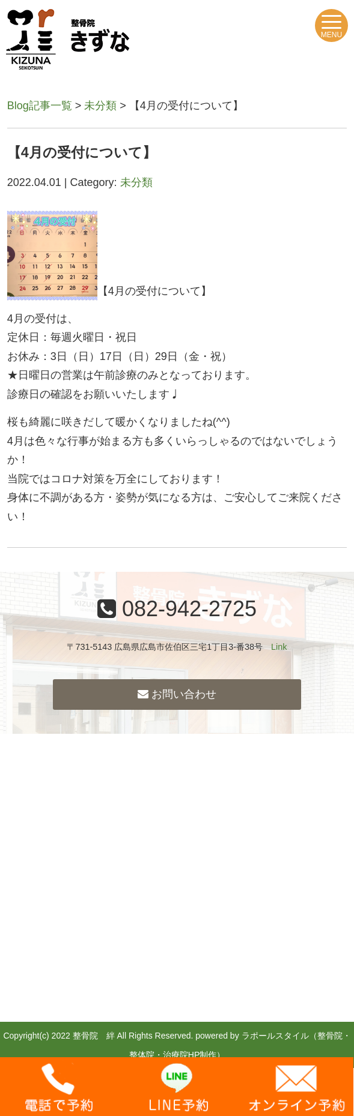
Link (279, 647)
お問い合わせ (177, 694)
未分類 (100, 106)
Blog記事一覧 (39, 106)
